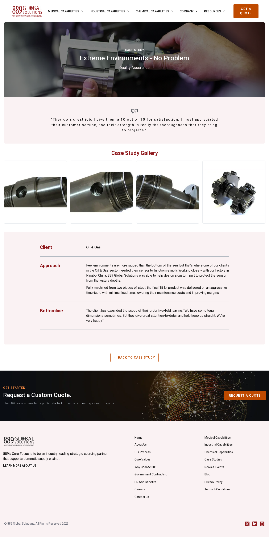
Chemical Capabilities (218, 452)
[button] (65, 11)
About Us (140, 444)
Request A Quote (245, 395)
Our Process (142, 452)
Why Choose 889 (145, 467)
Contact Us (141, 497)
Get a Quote (246, 11)
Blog (207, 474)
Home (138, 437)
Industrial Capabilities (218, 444)
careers (139, 489)
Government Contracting (150, 474)
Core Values (142, 459)
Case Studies (213, 459)
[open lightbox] (35, 192)
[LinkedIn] (254, 523)
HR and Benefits (145, 482)
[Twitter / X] (247, 523)
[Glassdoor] (262, 523)
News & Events (214, 467)
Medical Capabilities (217, 437)
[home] (27, 11)
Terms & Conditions (217, 489)
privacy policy (213, 482)
